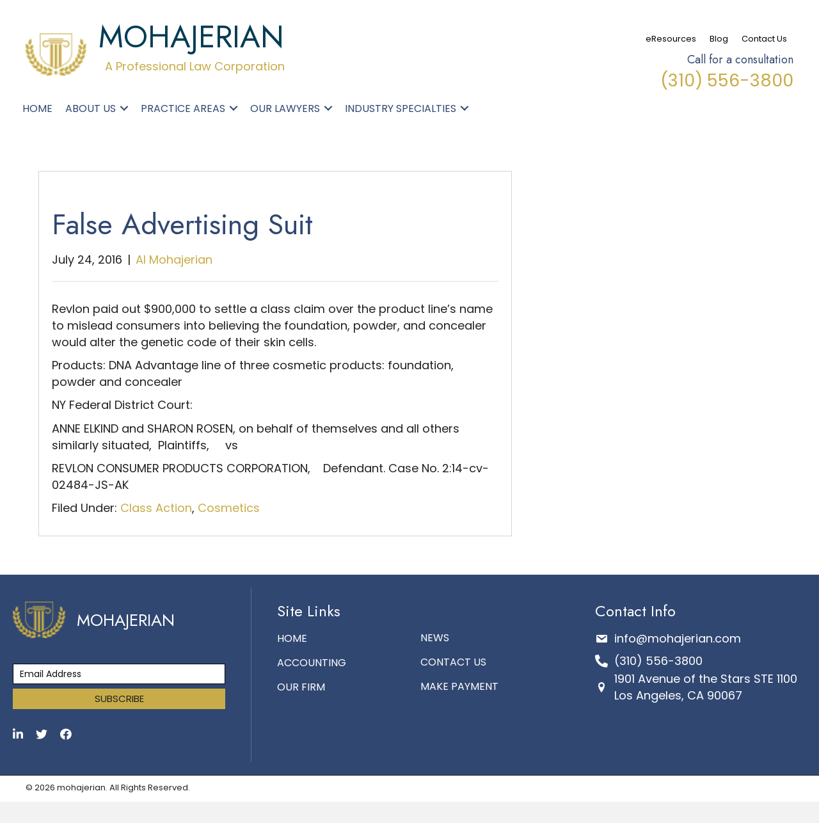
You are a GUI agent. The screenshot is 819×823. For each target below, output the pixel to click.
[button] (124, 108)
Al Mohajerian (174, 260)
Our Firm (301, 687)
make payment (459, 686)
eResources (671, 39)
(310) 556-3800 (726, 80)
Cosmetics (229, 508)
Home (292, 638)
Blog (719, 39)
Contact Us (764, 39)
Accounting (311, 662)
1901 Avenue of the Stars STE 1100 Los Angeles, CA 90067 (705, 687)
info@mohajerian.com (677, 638)
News (434, 637)
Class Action (156, 508)
